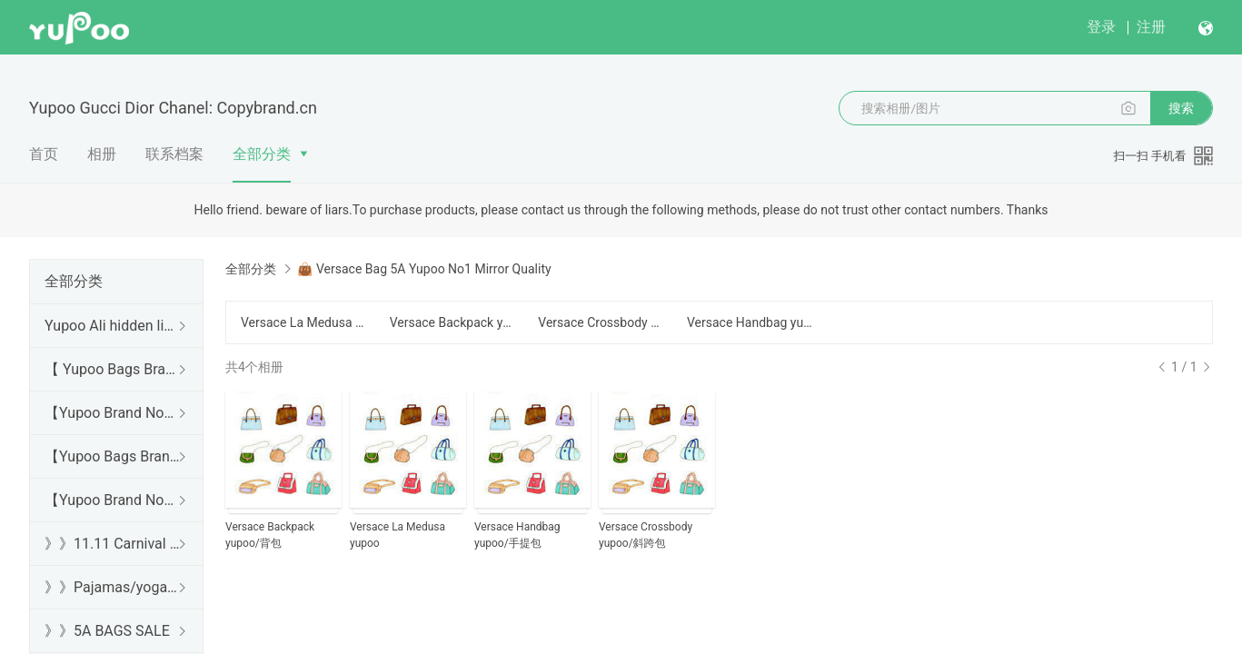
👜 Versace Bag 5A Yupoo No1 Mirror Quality (424, 269)
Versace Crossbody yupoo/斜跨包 (601, 322)
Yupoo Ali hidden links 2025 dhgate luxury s (113, 325)
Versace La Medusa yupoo (304, 322)
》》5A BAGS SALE (107, 630)
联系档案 (174, 154)
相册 (101, 154)
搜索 (1181, 108)
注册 (1151, 26)
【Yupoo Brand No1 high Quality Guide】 (113, 412)
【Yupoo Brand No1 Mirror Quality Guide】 (113, 500)
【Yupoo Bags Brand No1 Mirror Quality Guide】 (113, 456)
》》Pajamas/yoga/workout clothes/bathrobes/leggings (113, 587)
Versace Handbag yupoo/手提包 (750, 322)
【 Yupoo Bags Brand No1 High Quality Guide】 (113, 369)
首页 (43, 154)
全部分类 (262, 154)
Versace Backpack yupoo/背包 (453, 322)
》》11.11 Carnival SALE (113, 543)
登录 (1101, 26)
